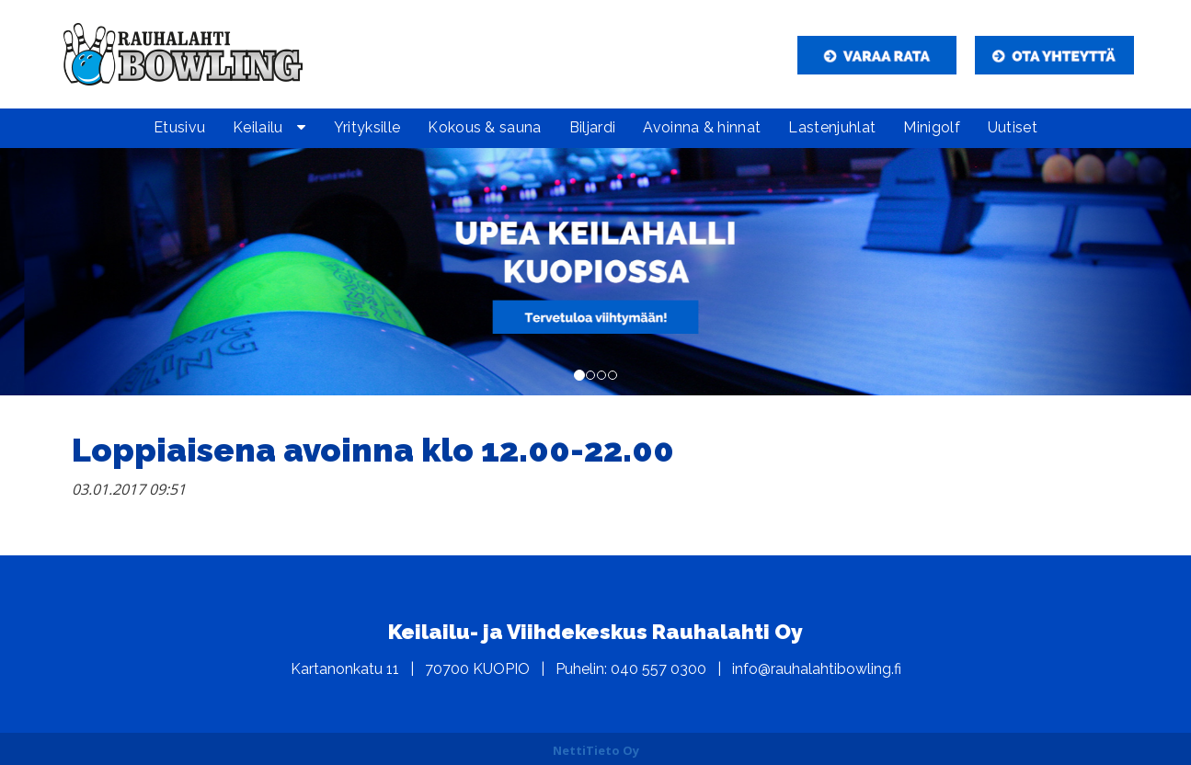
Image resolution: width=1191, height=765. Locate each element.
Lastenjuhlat (832, 127)
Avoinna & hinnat (702, 127)
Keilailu (258, 127)
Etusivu (179, 127)
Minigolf (931, 127)
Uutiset (1012, 127)
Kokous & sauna (484, 127)
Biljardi (592, 127)
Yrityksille (367, 127)
